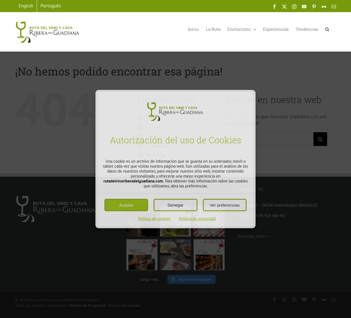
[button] (327, 28)
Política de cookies (154, 218)
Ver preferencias (225, 205)
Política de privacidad (197, 218)
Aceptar (126, 205)
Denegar (175, 205)
